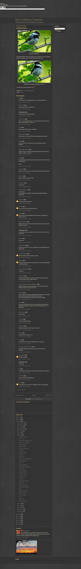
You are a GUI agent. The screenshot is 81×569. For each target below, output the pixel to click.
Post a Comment (21, 389)
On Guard (21, 478)
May (20, 503)
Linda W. (21, 319)
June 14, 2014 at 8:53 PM (24, 309)
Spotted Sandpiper (23, 464)
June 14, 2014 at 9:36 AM (24, 203)
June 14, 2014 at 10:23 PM (25, 330)
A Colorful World (23, 253)
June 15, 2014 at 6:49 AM (24, 352)
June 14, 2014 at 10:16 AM (25, 210)
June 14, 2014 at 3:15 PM (24, 272)
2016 (19, 417)
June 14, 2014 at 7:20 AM (24, 124)
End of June (21, 438)
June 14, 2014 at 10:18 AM (25, 218)
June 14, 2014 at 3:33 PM (24, 289)
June (20, 434)
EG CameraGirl (26, 530)
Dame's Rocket (22, 495)
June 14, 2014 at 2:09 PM (24, 257)
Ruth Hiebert (22, 312)
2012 (19, 516)
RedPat (20, 260)
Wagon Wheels (22, 444)
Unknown (21, 199)
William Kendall (22, 134)
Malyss (20, 238)
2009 (19, 522)
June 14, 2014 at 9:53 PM (24, 323)
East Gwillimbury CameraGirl (29, 20)
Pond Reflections (23, 460)
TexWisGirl (21, 182)
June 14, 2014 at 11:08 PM (25, 343)
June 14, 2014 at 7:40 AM (24, 138)
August (21, 430)
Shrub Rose (21, 456)
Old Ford (21, 454)
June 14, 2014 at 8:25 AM (24, 154)
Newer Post (19, 395)
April (20, 505)
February (21, 509)
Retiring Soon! (22, 476)
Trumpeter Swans (23, 436)
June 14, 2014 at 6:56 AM (24, 109)
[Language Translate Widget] (60, 28)
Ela (19, 98)
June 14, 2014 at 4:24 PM (24, 299)
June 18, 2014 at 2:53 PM (24, 372)
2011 (19, 518)
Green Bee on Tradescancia (25, 440)
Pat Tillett (21, 375)
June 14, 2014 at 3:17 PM (24, 281)
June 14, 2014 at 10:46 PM (25, 336)
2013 (19, 514)
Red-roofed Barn (23, 501)
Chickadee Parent (23, 472)
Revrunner (21, 105)
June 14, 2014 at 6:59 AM (24, 116)
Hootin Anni (21, 119)
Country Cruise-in (23, 474)
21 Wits (20, 206)
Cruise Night (22, 468)
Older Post (48, 395)
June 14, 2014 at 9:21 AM (24, 180)
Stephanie (21, 326)
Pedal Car (21, 482)
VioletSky (21, 169)
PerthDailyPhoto (23, 221)
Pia (19, 368)
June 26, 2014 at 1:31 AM (24, 386)
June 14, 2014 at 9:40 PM (24, 316)
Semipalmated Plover (24, 480)
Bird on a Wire (22, 446)
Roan (20, 127)
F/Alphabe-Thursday (23, 448)
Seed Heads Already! (24, 487)
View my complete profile (22, 537)
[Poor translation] (3, 7)
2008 (19, 524)
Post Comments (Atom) (37, 399)
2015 (19, 419)
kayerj (20, 382)
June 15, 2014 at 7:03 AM (24, 359)
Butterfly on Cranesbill (24, 442)
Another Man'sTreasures (24, 466)
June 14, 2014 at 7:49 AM (24, 146)
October (21, 426)
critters (21, 92)
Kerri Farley (21, 355)
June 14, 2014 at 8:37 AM (24, 166)
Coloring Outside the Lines (25, 346)
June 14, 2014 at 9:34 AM (24, 196)
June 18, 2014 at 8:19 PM (24, 379)
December (21, 422)
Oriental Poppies (23, 470)
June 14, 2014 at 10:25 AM (25, 227)
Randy (20, 332)
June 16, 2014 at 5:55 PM (24, 365)
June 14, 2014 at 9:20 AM (24, 173)
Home (34, 395)
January (21, 511)
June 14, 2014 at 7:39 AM (24, 131)
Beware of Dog (22, 493)
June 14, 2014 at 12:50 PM (25, 242)
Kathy (20, 141)
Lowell (20, 213)
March (20, 507)
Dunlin (20, 497)
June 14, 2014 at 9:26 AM (24, 186)
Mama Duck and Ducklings (25, 458)
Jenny (20, 302)
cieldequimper (22, 245)
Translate (58, 31)
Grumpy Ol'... (22, 450)
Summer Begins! (23, 452)
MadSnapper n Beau (24, 149)
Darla (20, 157)
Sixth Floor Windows (23, 491)
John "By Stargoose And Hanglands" (28, 284)
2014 (19, 421)
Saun (20, 339)
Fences (20, 462)
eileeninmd (21, 275)
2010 (19, 520)
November (21, 424)
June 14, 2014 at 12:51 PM (25, 250)
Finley (20, 489)
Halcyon (21, 292)
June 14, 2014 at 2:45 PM (24, 266)
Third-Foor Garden (23, 484)
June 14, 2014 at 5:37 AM (24, 102)
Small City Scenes (23, 189)
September (21, 428)
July (20, 432)
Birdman (21, 176)
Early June (21, 499)
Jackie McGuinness (23, 269)
